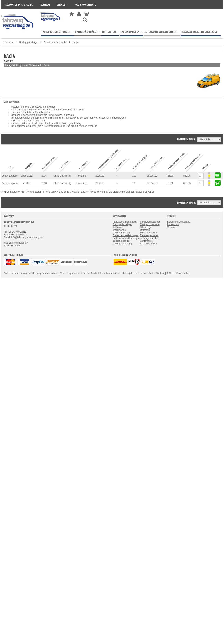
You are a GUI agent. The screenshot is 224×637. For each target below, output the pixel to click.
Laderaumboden (121, 232)
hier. (162, 273)
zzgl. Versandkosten (47, 273)
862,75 (187, 175)
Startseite (9, 42)
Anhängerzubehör (149, 238)
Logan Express (10, 175)
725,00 (169, 175)
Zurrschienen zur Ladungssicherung (122, 242)
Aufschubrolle (53, 126)
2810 (44, 183)
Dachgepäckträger (28, 42)
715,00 (169, 183)
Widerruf (171, 227)
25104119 (152, 175)
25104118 (152, 183)
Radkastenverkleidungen (125, 235)
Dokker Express (9, 183)
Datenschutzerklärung (178, 221)
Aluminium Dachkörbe (55, 42)
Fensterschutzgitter (150, 221)
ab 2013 (27, 183)
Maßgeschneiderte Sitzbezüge (149, 226)
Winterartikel (146, 241)
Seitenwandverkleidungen (126, 238)
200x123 (99, 175)
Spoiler (69, 126)
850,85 (187, 183)
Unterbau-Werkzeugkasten (148, 231)
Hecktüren (81, 175)
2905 (44, 175)
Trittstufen (118, 227)
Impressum (173, 224)
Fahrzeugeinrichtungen (125, 221)
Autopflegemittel (148, 243)
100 (134, 175)
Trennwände (119, 230)
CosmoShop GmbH (179, 273)
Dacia (76, 42)
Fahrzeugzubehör (149, 235)
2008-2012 (27, 175)
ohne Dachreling (62, 175)
